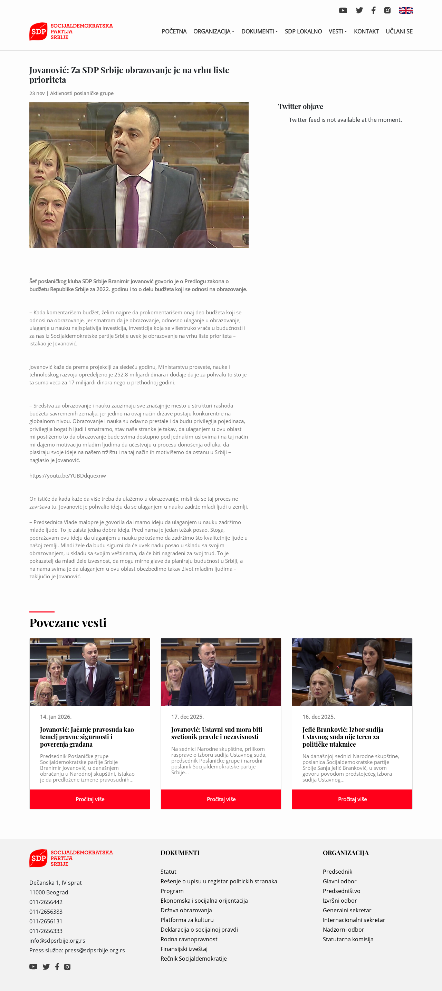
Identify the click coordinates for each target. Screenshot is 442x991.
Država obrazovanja (186, 910)
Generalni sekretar (347, 910)
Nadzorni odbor (343, 929)
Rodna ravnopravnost (189, 939)
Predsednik (337, 871)
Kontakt (366, 31)
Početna (174, 31)
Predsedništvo (342, 891)
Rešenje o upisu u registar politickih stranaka (219, 881)
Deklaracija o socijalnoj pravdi (199, 929)
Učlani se (399, 31)
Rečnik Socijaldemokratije (194, 958)
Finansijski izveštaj (184, 949)
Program (172, 891)
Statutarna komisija (348, 939)
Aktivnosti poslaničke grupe (82, 93)
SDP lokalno (303, 31)
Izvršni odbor (340, 900)
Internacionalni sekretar (354, 920)
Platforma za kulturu (187, 920)
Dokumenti (257, 31)
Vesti (336, 31)
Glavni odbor (340, 881)
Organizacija (211, 31)
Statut (168, 871)
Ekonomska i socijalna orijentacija (204, 900)
